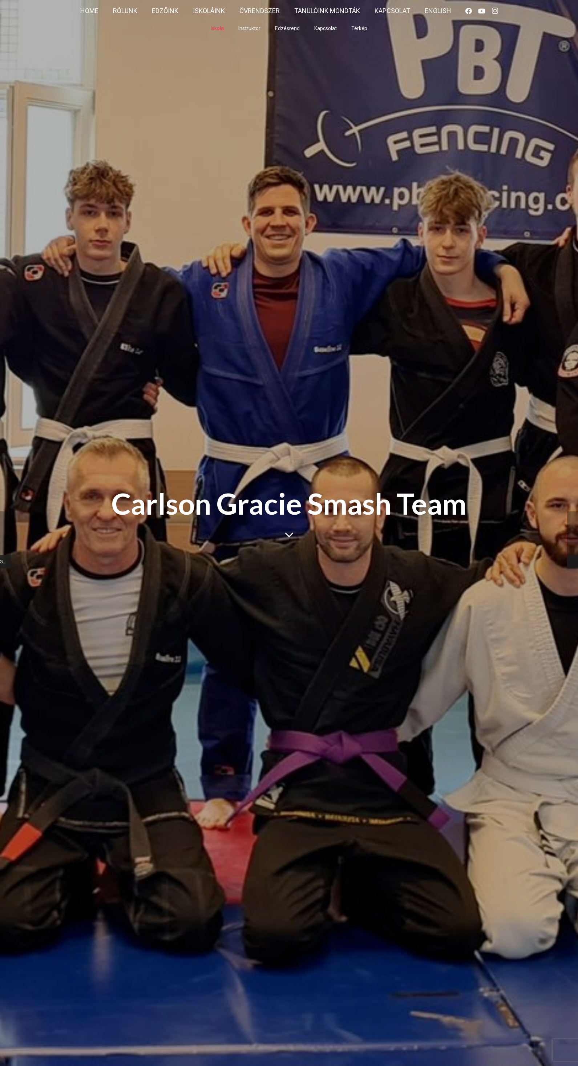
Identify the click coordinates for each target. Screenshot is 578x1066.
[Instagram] (494, 10)
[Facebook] (468, 10)
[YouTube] (481, 10)
